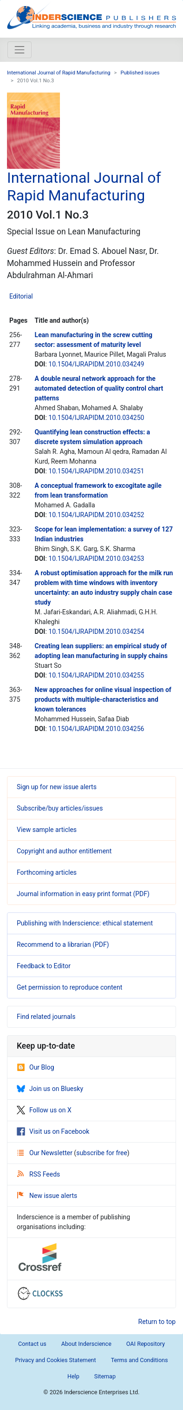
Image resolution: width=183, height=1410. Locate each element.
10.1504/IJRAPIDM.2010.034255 (96, 675)
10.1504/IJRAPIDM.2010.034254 (96, 631)
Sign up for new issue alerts (57, 787)
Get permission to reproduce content (69, 987)
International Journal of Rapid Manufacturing (59, 73)
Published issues (139, 73)
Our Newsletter (45, 1153)
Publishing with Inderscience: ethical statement (85, 923)
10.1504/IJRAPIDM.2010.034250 (96, 417)
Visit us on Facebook (53, 1131)
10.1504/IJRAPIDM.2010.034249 (96, 364)
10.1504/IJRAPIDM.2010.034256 (96, 728)
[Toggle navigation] (19, 49)
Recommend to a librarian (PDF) (63, 944)
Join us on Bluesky (50, 1088)
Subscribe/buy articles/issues (60, 808)
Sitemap (105, 1376)
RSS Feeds (38, 1174)
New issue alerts (47, 1195)
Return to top (157, 1321)
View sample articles (47, 829)
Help (73, 1376)
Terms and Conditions (139, 1360)
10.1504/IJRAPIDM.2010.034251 (96, 471)
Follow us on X (44, 1110)
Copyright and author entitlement (64, 851)
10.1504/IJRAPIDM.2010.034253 (96, 558)
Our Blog (35, 1067)
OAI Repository (145, 1343)
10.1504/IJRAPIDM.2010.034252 (96, 515)
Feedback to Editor (44, 966)
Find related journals (46, 1016)
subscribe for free (101, 1153)
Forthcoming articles (47, 872)
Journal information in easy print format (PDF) (83, 894)
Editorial (21, 296)
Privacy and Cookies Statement (55, 1360)
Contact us (32, 1343)
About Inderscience (86, 1343)
